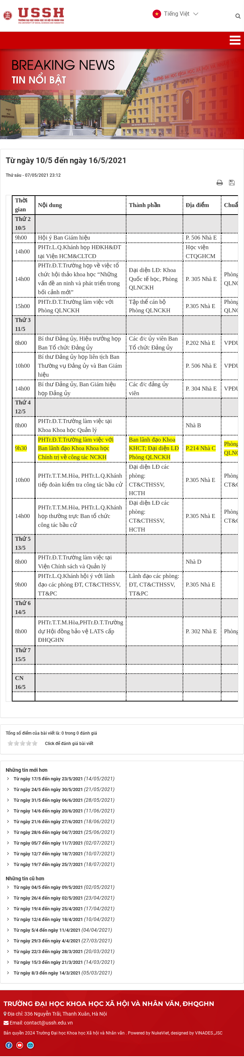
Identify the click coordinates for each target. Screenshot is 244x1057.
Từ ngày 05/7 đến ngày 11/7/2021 (48, 843)
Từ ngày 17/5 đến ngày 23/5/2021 (48, 779)
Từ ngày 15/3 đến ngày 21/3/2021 (48, 963)
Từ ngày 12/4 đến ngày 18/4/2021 (48, 920)
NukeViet (160, 1033)
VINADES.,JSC (209, 1033)
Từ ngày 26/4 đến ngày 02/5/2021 (48, 898)
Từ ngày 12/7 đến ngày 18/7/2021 (48, 854)
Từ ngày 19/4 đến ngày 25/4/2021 (48, 909)
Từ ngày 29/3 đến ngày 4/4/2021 (47, 941)
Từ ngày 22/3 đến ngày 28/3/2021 (48, 952)
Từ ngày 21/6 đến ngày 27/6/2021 (48, 822)
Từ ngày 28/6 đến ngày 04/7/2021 (48, 833)
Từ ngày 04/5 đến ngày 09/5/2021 (48, 888)
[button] (170, 14)
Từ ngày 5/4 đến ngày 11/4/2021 (47, 930)
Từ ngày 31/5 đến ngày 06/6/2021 (48, 801)
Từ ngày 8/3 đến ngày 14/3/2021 (47, 973)
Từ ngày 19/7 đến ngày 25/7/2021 (48, 865)
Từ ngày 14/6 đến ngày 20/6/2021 (48, 811)
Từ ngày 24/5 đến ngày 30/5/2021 (48, 790)
